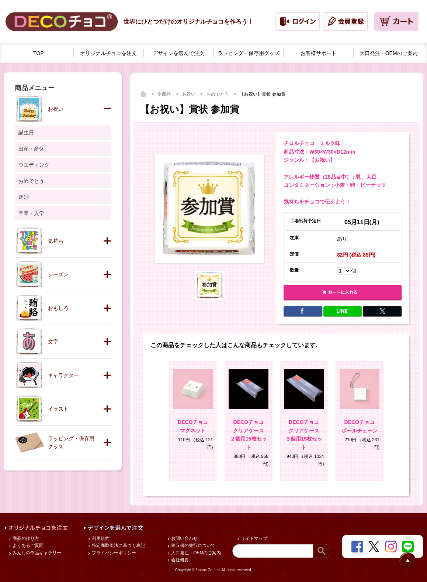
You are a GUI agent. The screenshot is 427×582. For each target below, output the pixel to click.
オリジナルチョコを (108, 53)
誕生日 (26, 133)
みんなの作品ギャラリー (36, 552)
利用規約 (100, 538)
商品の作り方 (25, 538)
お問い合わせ (184, 538)
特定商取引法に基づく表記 (118, 545)
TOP (38, 53)
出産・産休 (31, 149)
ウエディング (33, 165)
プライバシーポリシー (113, 552)
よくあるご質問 (27, 545)
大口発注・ (389, 53)
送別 (23, 197)
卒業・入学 (31, 213)
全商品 (164, 94)
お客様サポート (319, 53)
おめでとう (218, 94)
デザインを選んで (178, 53)
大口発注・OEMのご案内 (195, 552)
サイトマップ (253, 538)
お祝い (189, 94)
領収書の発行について (192, 545)
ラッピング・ (249, 53)
